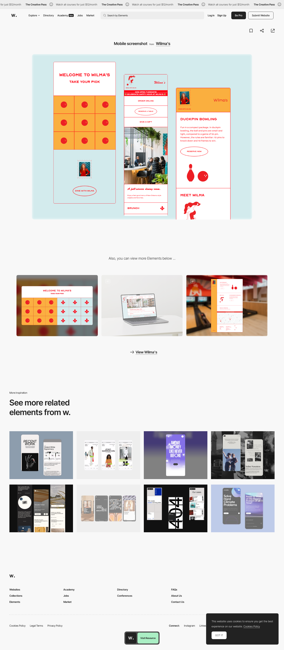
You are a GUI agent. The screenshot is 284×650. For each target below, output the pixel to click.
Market (90, 15)
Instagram (189, 625)
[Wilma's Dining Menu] (142, 305)
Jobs (80, 15)
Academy (65, 15)
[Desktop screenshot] (57, 305)
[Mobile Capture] (41, 455)
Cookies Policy (17, 625)
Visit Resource (148, 638)
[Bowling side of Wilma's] (227, 305)
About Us (176, 595)
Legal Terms (36, 625)
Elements (14, 601)
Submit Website (261, 15)
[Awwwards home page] (131, 638)
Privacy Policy (54, 625)
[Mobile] (108, 455)
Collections (15, 595)
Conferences (124, 595)
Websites (14, 589)
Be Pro (238, 15)
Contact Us (177, 601)
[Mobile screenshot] (243, 455)
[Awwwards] (14, 15)
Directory (48, 15)
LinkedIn (204, 625)
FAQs (174, 589)
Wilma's (163, 44)
